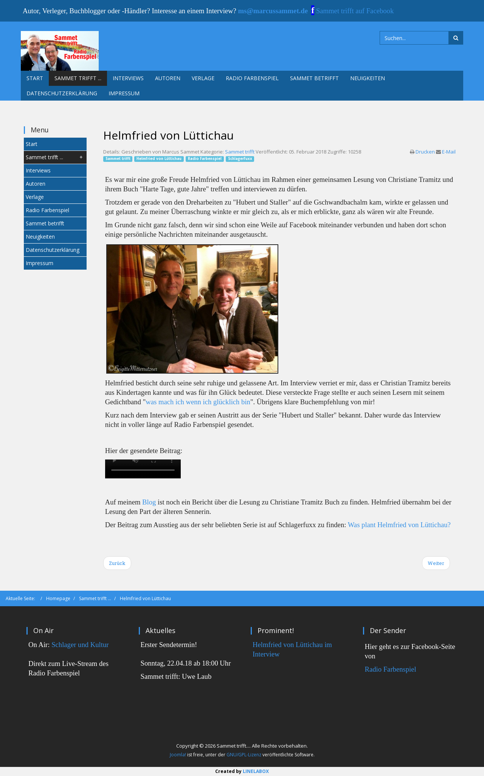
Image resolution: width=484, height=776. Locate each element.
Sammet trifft (239, 151)
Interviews (128, 78)
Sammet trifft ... (77, 78)
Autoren (167, 78)
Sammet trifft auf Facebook (355, 11)
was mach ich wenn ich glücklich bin (198, 402)
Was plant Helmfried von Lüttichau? (399, 525)
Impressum (124, 93)
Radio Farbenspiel (252, 78)
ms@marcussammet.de (273, 11)
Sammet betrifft (314, 78)
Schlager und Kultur (80, 645)
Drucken (426, 151)
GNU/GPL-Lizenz (243, 754)
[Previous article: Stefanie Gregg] (117, 563)
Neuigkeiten (367, 78)
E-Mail (449, 151)
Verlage (203, 78)
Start (34, 78)
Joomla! (178, 754)
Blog (149, 502)
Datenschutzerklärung (61, 93)
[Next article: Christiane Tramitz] (436, 563)
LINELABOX (256, 771)
